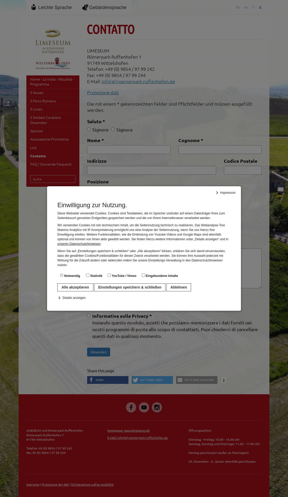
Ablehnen (179, 287)
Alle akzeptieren (75, 287)
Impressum (228, 193)
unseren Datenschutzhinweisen (79, 244)
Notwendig (70, 276)
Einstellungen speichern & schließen (129, 287)
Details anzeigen (74, 298)
